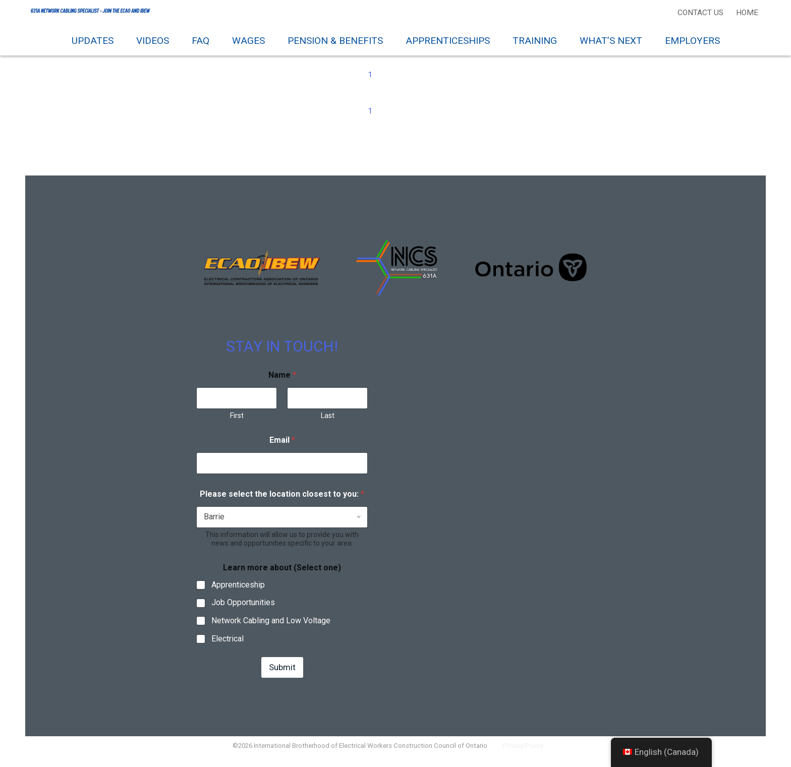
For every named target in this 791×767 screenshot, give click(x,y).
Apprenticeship (238, 590)
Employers (692, 40)
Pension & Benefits (335, 40)
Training (535, 40)
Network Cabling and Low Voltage (270, 626)
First (237, 421)
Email (282, 445)
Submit (282, 673)
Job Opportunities (243, 608)
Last (327, 421)
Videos (152, 40)
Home (745, 12)
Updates (93, 40)
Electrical (227, 645)
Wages (248, 40)
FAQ (200, 40)
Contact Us (699, 12)
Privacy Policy (529, 754)
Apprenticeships (448, 40)
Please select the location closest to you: (282, 499)
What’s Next (611, 40)
